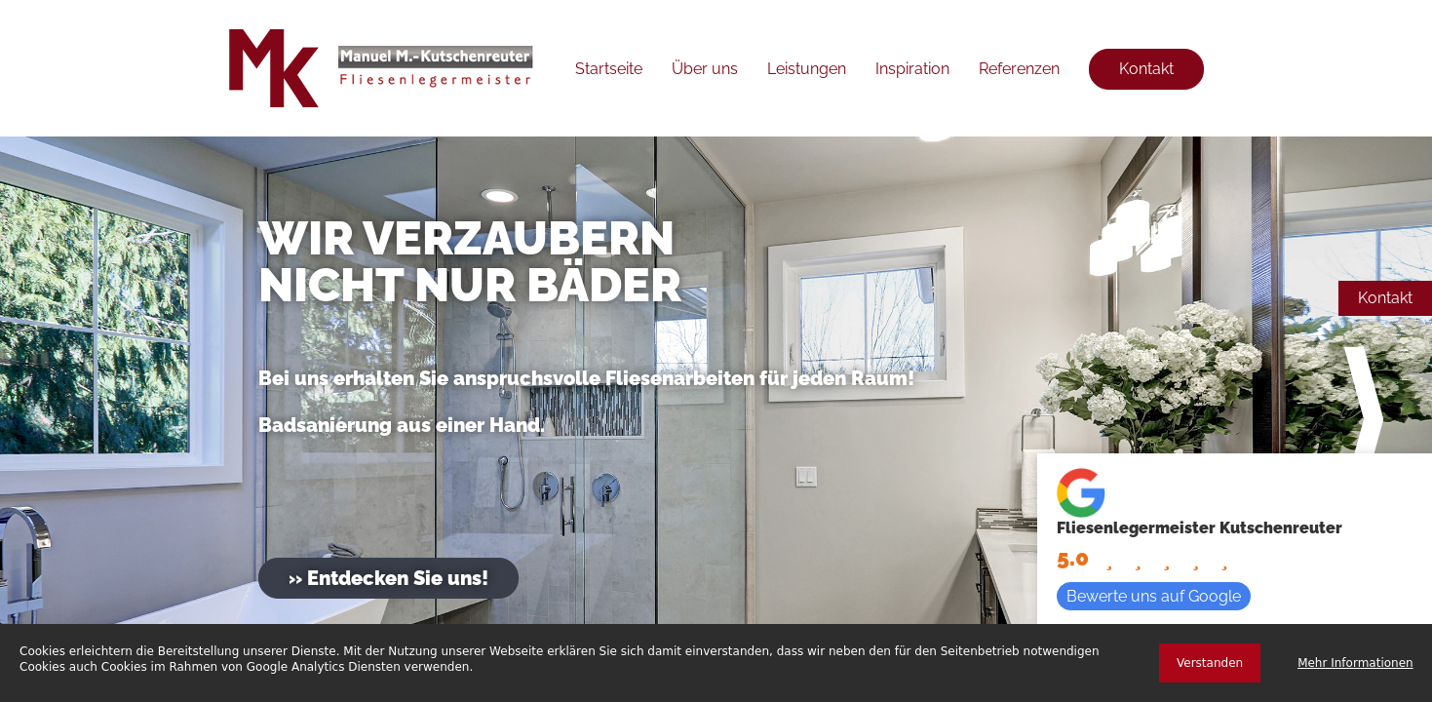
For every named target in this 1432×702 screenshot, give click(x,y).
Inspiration (912, 68)
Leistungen (806, 68)
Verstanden (1210, 663)
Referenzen (1019, 68)
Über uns (705, 68)
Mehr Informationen (1355, 663)
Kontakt (1385, 298)
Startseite (608, 68)
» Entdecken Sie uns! (388, 578)
